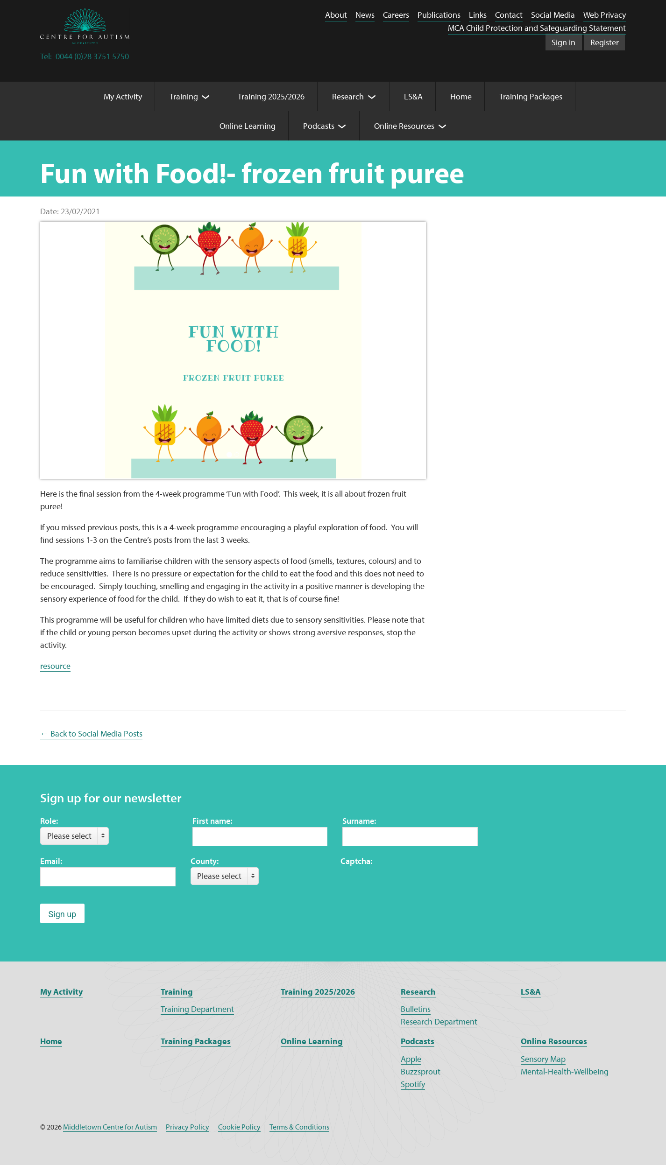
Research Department (439, 1021)
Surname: (359, 820)
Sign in (563, 42)
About (336, 14)
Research (418, 991)
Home (51, 1041)
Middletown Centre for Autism (110, 1126)
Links (478, 14)
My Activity (61, 991)
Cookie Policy (239, 1126)
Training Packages (196, 1041)
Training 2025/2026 (318, 991)
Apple (411, 1058)
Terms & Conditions (299, 1126)
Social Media (553, 14)
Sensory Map (543, 1058)
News (365, 14)
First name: (212, 820)
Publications (439, 14)
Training (177, 991)
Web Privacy (604, 14)
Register (604, 42)
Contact (509, 14)
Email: (51, 861)
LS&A (531, 991)
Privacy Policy (187, 1126)
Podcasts (417, 1041)
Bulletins (416, 1009)
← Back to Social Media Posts (91, 733)
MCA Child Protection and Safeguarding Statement (537, 27)
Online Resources (554, 1041)
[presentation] (411, 885)
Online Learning (312, 1041)
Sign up (63, 914)
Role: (49, 820)
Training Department (197, 1009)
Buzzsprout (420, 1071)
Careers (396, 14)
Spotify (413, 1084)
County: (205, 861)
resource (55, 665)
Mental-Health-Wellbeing (565, 1071)
